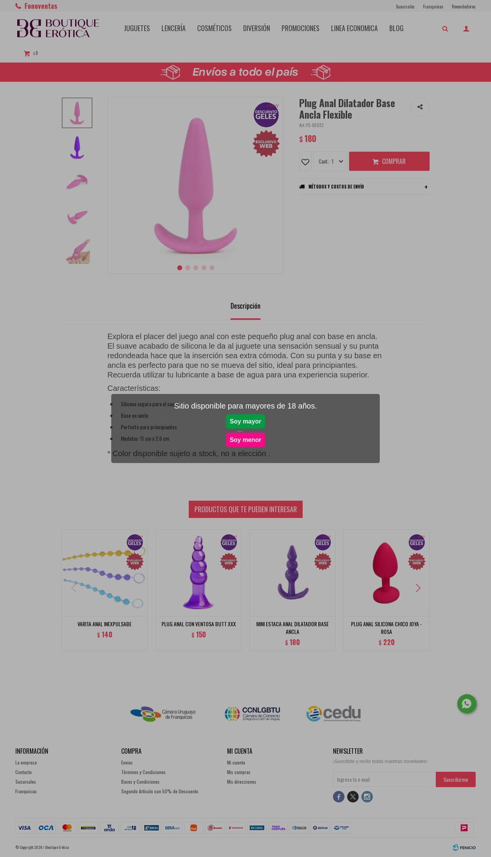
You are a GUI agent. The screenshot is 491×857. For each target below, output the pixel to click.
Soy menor (246, 440)
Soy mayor (245, 421)
